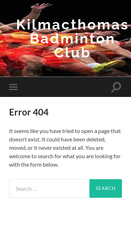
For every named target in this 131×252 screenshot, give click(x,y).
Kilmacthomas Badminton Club (72, 38)
